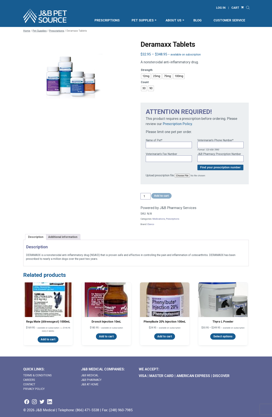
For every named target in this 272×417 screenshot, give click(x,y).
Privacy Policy (34, 389)
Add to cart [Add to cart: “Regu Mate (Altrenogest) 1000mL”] (48, 339)
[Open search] (247, 7)
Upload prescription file (160, 175)
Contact (29, 384)
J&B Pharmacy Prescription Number (219, 154)
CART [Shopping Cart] (235, 7)
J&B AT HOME (89, 384)
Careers (29, 380)
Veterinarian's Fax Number (161, 154)
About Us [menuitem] (173, 20)
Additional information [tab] (62, 237)
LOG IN (221, 7)
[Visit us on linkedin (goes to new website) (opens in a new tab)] (49, 402)
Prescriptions (56, 30)
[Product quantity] (146, 196)
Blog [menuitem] (197, 20)
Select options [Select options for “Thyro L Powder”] (222, 336)
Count (145, 82)
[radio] (146, 76)
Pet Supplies (40, 30)
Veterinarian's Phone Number (215, 140)
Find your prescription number (220, 167)
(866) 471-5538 (87, 410)
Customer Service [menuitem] (229, 20)
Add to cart (161, 195)
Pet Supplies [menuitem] (143, 20)
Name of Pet (154, 140)
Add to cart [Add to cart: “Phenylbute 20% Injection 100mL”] (164, 336)
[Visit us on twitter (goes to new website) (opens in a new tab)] (42, 402)
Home (26, 30)
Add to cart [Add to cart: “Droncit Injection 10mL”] (106, 336)
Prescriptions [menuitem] (107, 20)
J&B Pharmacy (91, 380)
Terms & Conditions (37, 375)
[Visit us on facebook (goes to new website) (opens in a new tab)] (26, 402)
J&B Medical (90, 375)
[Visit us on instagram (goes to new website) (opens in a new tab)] (34, 402)
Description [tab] (35, 237)
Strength (146, 70)
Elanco (150, 224)
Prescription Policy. (178, 124)
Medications (158, 219)
